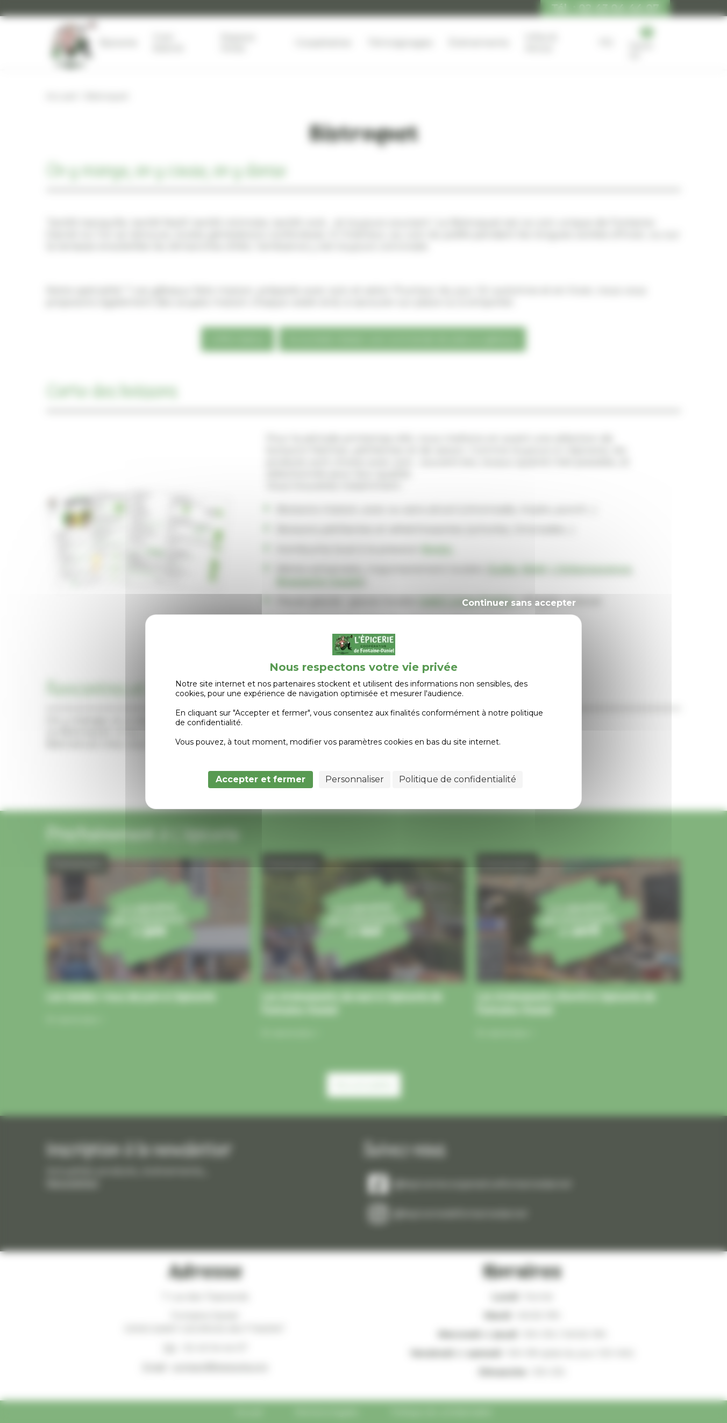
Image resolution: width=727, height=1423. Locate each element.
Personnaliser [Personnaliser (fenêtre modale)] (354, 779)
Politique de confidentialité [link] (457, 779)
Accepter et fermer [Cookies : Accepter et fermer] (260, 779)
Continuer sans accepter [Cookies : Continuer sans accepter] (519, 603)
